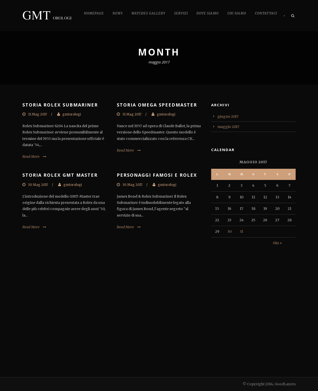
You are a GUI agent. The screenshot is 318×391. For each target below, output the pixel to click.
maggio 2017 (228, 126)
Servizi (181, 13)
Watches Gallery (148, 13)
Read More (31, 156)
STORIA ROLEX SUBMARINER (60, 105)
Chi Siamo (236, 13)
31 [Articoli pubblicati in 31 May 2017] (241, 231)
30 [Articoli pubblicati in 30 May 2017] (229, 231)
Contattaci (266, 13)
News (118, 13)
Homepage (94, 13)
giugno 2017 (227, 116)
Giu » (277, 243)
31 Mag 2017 (37, 114)
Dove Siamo (208, 13)
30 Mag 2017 (38, 185)
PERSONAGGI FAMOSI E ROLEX (157, 175)
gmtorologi (71, 114)
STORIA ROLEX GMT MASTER (60, 175)
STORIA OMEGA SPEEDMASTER (157, 105)
